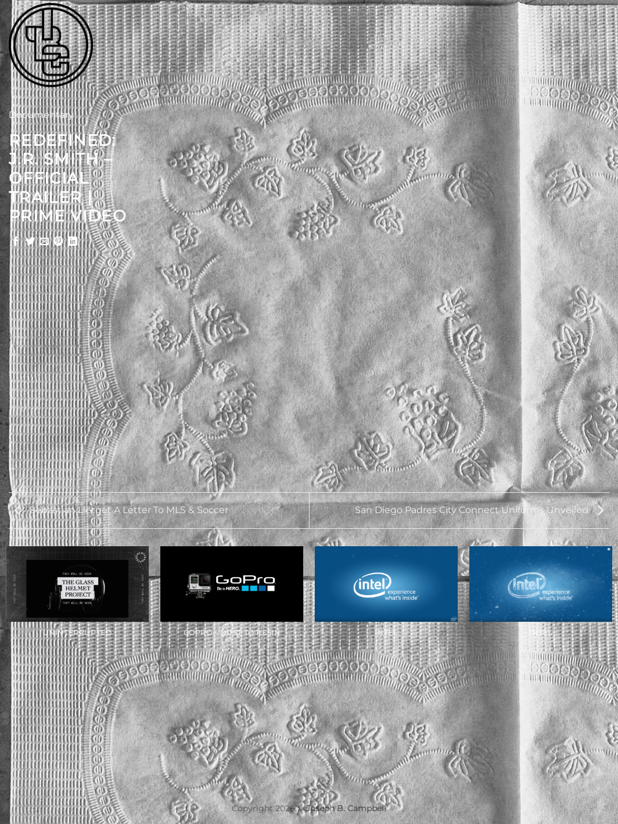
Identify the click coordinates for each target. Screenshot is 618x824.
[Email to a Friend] (44, 242)
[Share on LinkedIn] (72, 242)
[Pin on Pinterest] (58, 242)
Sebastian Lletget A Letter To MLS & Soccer (121, 509)
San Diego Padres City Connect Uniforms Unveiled (479, 509)
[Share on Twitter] (30, 242)
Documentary (41, 114)
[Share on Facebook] (15, 242)
